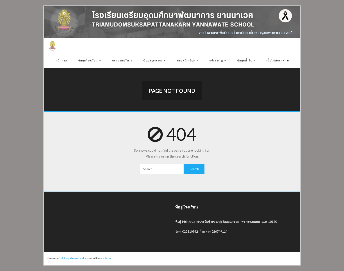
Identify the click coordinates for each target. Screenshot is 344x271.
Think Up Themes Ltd (71, 258)
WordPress (106, 258)
